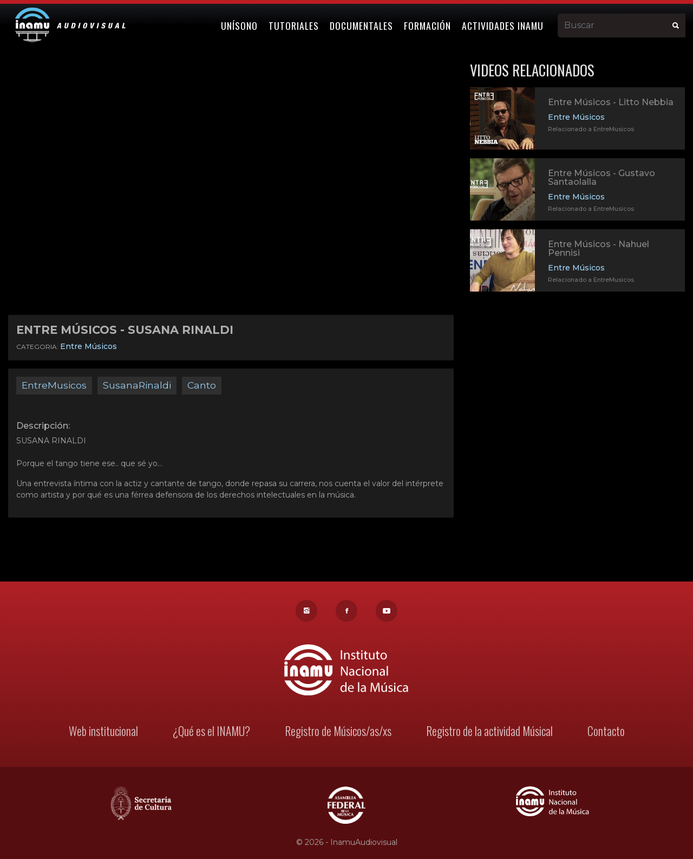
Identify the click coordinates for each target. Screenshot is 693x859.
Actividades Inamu (503, 25)
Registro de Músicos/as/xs (338, 732)
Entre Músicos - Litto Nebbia (611, 102)
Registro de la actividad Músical (488, 732)
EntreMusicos (54, 385)
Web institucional (105, 732)
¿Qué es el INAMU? (212, 732)
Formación (427, 25)
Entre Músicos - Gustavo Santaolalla (601, 177)
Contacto (603, 732)
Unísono (239, 25)
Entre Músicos (88, 346)
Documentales (361, 25)
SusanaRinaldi (137, 385)
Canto (201, 385)
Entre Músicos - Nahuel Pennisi (598, 248)
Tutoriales (294, 25)
